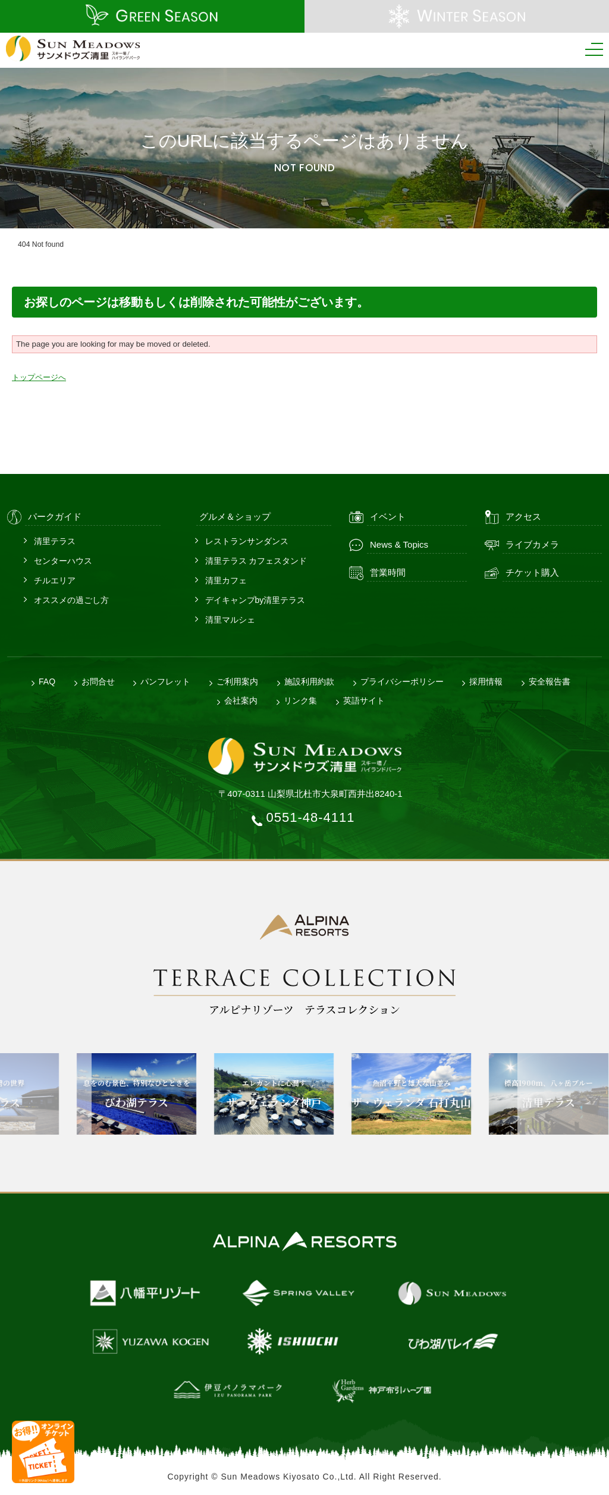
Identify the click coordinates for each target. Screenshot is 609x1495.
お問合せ (98, 681)
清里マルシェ (230, 619)
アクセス (523, 516)
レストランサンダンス (246, 541)
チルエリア (55, 580)
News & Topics (399, 544)
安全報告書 (549, 681)
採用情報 (486, 681)
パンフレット (165, 681)
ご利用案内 (237, 681)
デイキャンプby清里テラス (255, 600)
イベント (388, 516)
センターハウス (63, 561)
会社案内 (241, 700)
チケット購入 (532, 572)
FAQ (47, 681)
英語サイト (364, 700)
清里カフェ (226, 580)
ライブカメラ (532, 544)
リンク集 (300, 700)
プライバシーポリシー (402, 681)
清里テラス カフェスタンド (256, 561)
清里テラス (55, 541)
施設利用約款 (309, 681)
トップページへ (39, 377)
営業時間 (388, 572)
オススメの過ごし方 (71, 600)
